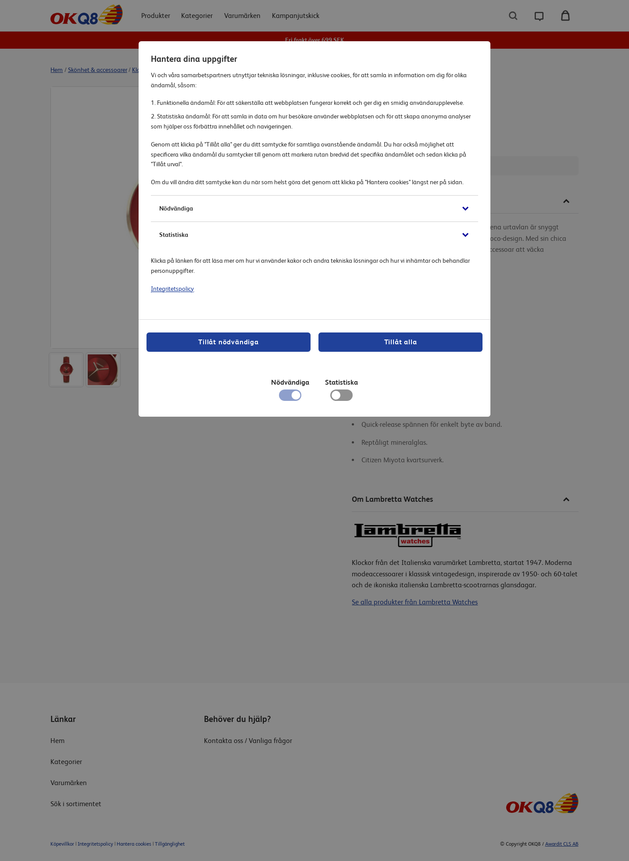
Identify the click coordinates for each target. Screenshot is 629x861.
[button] (314, 209)
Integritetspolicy (172, 288)
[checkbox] (341, 397)
